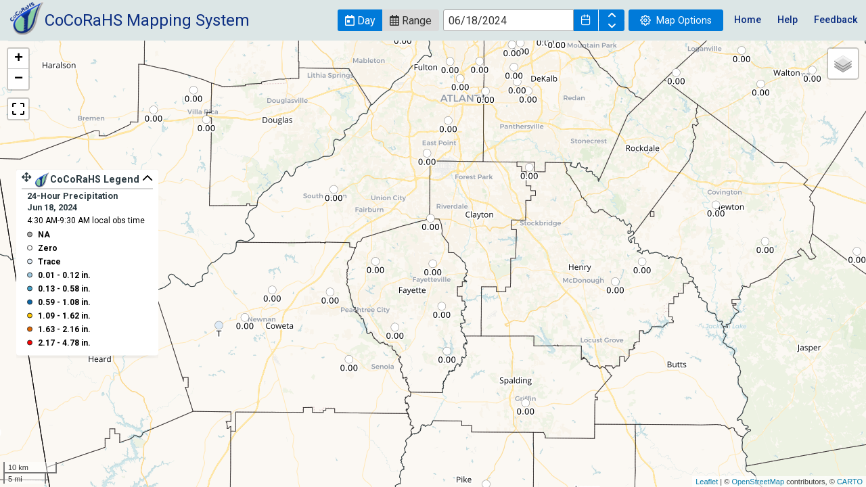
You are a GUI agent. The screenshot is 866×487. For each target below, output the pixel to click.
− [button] (18, 79)
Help (787, 20)
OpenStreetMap (757, 482)
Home (747, 20)
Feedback (836, 20)
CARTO (850, 482)
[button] (360, 20)
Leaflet (707, 482)
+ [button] (18, 59)
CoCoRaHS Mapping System (147, 20)
